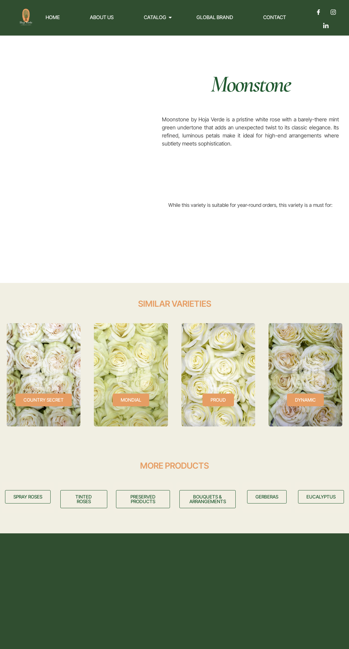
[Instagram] (333, 12)
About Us (102, 17)
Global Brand (214, 17)
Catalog (158, 17)
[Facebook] (318, 12)
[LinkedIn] (326, 25)
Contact (274, 17)
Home (53, 17)
